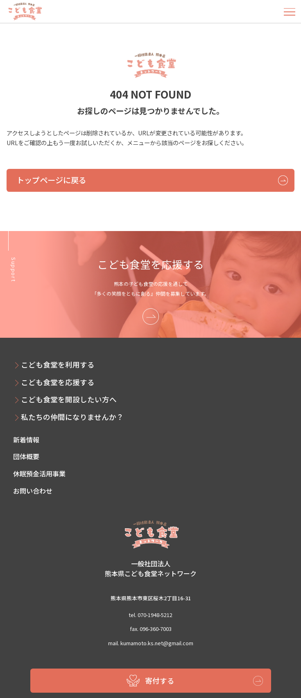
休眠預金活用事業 (39, 473)
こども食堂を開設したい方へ (69, 399)
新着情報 (26, 439)
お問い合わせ (32, 491)
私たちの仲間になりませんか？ (72, 417)
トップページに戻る (51, 180)
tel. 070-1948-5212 (150, 615)
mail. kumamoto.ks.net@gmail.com (150, 643)
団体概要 (26, 456)
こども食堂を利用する (58, 364)
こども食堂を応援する (58, 382)
